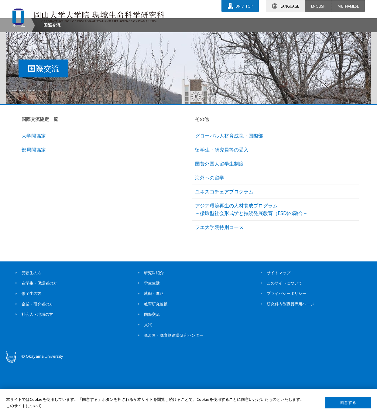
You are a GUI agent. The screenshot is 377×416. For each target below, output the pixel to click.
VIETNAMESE (348, 5)
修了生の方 (31, 345)
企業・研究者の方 (37, 355)
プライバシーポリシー (286, 345)
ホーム (18, 76)
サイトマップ (278, 324)
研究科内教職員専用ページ (290, 355)
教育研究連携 (156, 355)
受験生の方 (31, 324)
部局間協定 (34, 201)
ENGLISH (318, 5)
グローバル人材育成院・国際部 (229, 187)
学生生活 (152, 334)
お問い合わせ (205, 23)
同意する (348, 402)
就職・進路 (154, 345)
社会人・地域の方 (37, 365)
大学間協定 (34, 187)
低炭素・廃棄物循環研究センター (173, 386)
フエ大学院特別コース (219, 278)
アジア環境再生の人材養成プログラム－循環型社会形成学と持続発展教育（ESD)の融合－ (251, 261)
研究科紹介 (154, 324)
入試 (148, 376)
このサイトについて (284, 334)
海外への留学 (209, 229)
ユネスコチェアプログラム (224, 243)
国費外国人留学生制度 (219, 215)
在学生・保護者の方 (39, 334)
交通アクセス (259, 23)
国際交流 (152, 365)
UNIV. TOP (244, 5)
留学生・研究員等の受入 (221, 201)
